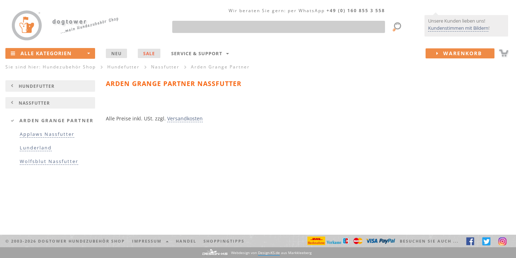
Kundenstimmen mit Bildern (458, 28)
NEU (116, 53)
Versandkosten (185, 118)
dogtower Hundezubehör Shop (81, 241)
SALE (149, 53)
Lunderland (36, 148)
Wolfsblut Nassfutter (49, 161)
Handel (186, 241)
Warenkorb (465, 53)
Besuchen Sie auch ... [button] (429, 241)
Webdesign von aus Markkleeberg (271, 252)
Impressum (150, 241)
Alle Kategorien (50, 53)
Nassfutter (34, 103)
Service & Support (200, 53)
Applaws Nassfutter (47, 134)
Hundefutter (37, 86)
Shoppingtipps (223, 241)
